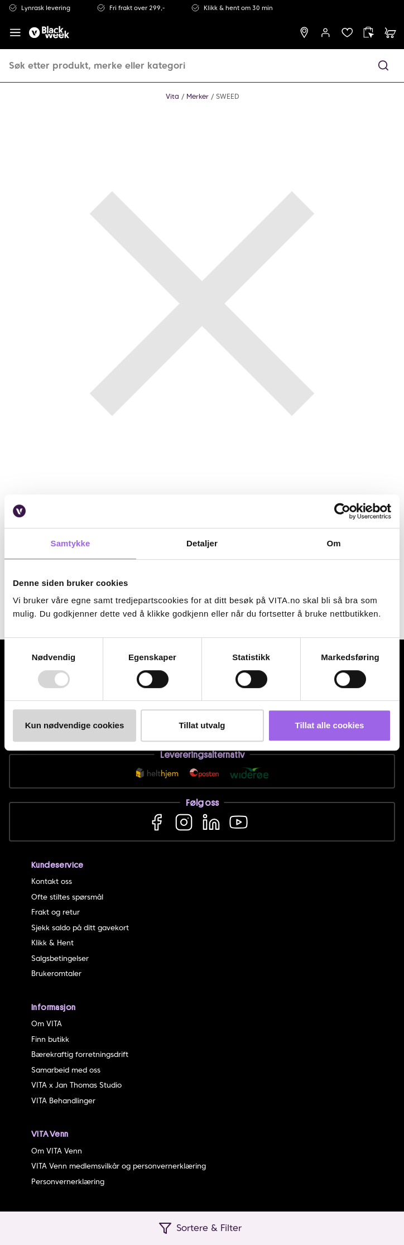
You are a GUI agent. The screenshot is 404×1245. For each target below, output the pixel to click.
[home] (49, 32)
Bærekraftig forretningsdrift (79, 1054)
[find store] (304, 33)
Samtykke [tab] (70, 543)
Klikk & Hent (52, 943)
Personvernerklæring (67, 1181)
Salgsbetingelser (60, 958)
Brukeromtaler (56, 973)
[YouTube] (238, 821)
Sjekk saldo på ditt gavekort (80, 928)
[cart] (390, 33)
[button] (383, 65)
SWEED (227, 96)
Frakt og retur (55, 912)
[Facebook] (156, 821)
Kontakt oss (51, 881)
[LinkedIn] (211, 821)
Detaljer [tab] (202, 543)
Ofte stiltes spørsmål (67, 897)
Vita (172, 96)
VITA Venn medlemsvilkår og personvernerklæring (118, 1166)
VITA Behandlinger (63, 1101)
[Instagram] (184, 821)
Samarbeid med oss (65, 1070)
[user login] (325, 33)
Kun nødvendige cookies (74, 725)
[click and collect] (368, 33)
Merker (197, 96)
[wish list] (347, 33)
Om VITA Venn (56, 1151)
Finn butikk (50, 1039)
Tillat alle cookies (329, 725)
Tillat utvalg (202, 725)
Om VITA (46, 1024)
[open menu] (15, 33)
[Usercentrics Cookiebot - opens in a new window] (342, 511)
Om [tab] (333, 543)
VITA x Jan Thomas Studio (76, 1085)
